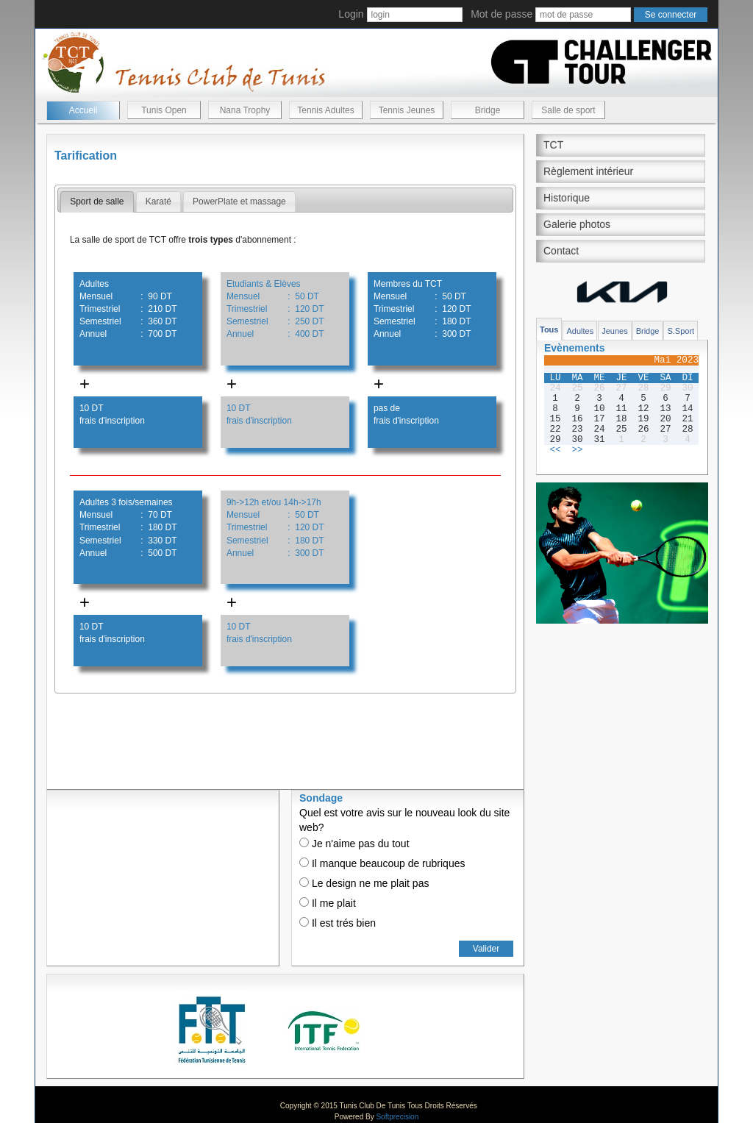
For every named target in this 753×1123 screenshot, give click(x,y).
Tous (549, 329)
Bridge (488, 110)
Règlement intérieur (588, 171)
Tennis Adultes (325, 110)
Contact (561, 251)
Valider (486, 949)
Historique (566, 198)
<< (554, 450)
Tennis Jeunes (407, 110)
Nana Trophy (245, 110)
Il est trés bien (337, 923)
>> (576, 450)
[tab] (96, 202)
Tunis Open (164, 110)
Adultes (579, 331)
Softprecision (397, 1117)
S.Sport (680, 331)
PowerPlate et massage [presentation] (239, 201)
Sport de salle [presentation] (97, 201)
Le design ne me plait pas (364, 883)
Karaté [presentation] (158, 201)
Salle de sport (568, 110)
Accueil (83, 110)
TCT (553, 145)
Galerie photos (576, 224)
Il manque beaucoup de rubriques (382, 863)
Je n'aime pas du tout (354, 843)
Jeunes (614, 331)
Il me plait (327, 903)
